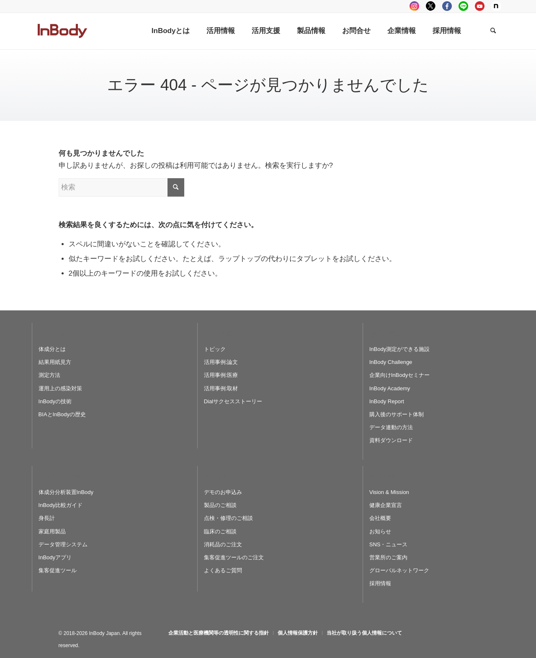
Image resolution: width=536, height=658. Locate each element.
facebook (447, 6)
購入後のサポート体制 (396, 414)
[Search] (493, 31)
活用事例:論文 (221, 362)
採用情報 (380, 583)
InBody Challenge (390, 362)
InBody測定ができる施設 (399, 349)
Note (496, 6)
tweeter (431, 6)
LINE (463, 6)
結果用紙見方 (55, 362)
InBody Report (386, 401)
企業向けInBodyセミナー (399, 375)
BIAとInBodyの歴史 (62, 414)
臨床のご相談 (220, 531)
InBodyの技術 (55, 401)
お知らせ (380, 531)
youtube (479, 6)
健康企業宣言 (385, 505)
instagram (414, 6)
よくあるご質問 (223, 570)
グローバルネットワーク (399, 570)
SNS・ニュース (388, 544)
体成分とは (52, 349)
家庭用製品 (52, 531)
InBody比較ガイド (60, 505)
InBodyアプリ (55, 557)
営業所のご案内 (388, 557)
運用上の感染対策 (60, 388)
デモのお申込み (223, 492)
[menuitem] (170, 31)
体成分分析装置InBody (66, 492)
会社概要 (380, 518)
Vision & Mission (389, 492)
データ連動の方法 (391, 427)
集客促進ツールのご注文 (234, 557)
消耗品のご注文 (223, 544)
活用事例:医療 (221, 375)
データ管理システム (63, 544)
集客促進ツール (58, 570)
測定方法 (49, 375)
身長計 (47, 518)
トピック (215, 349)
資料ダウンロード (391, 440)
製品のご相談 (220, 505)
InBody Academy (389, 388)
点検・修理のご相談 (228, 518)
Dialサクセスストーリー (233, 401)
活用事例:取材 (221, 388)
